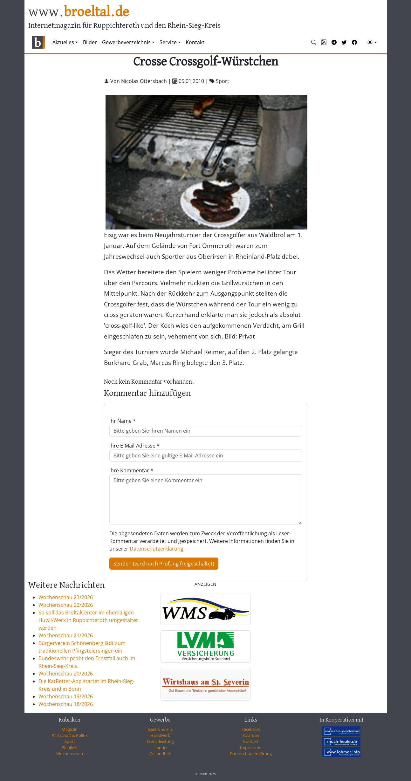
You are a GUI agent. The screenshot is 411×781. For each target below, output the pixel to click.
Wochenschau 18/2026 (65, 704)
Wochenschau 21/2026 (65, 635)
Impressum (251, 747)
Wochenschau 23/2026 (65, 597)
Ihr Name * (122, 420)
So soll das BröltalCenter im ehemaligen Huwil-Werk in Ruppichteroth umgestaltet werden (88, 620)
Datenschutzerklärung (156, 548)
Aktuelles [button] (63, 42)
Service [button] (168, 42)
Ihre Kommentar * (131, 470)
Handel (160, 747)
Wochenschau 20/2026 (65, 673)
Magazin (70, 729)
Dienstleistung (160, 741)
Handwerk (160, 735)
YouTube (251, 735)
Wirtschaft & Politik (70, 735)
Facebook (251, 729)
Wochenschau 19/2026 (65, 696)
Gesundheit (160, 754)
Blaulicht (70, 747)
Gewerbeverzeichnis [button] (126, 42)
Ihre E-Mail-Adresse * (134, 445)
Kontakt (195, 42)
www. (78, 12)
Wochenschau (69, 754)
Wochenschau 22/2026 (65, 604)
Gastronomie (160, 729)
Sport (70, 741)
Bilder (90, 42)
